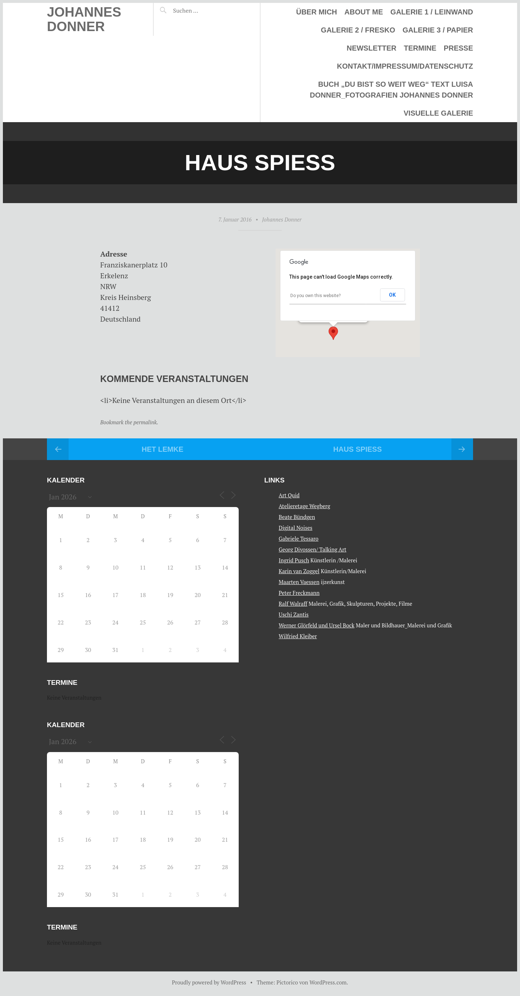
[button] (333, 333)
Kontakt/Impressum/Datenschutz (405, 66)
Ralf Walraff (293, 603)
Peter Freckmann (299, 592)
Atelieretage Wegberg (304, 506)
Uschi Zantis (294, 614)
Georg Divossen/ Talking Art (312, 549)
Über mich (316, 12)
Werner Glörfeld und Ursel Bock (317, 625)
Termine (420, 48)
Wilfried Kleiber (298, 636)
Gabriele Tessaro (298, 538)
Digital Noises (295, 527)
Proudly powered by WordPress (209, 982)
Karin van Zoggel (299, 571)
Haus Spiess (357, 449)
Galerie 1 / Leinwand (431, 12)
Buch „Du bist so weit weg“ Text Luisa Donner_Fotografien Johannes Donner (391, 89)
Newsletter (371, 48)
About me (363, 12)
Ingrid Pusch (294, 560)
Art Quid (289, 495)
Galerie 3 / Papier (438, 30)
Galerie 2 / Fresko (358, 30)
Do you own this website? (315, 295)
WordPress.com (328, 982)
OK (392, 295)
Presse (458, 48)
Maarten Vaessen (299, 581)
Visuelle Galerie (438, 113)
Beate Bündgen (297, 516)
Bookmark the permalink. (129, 422)
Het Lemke (162, 449)
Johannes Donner (84, 19)
